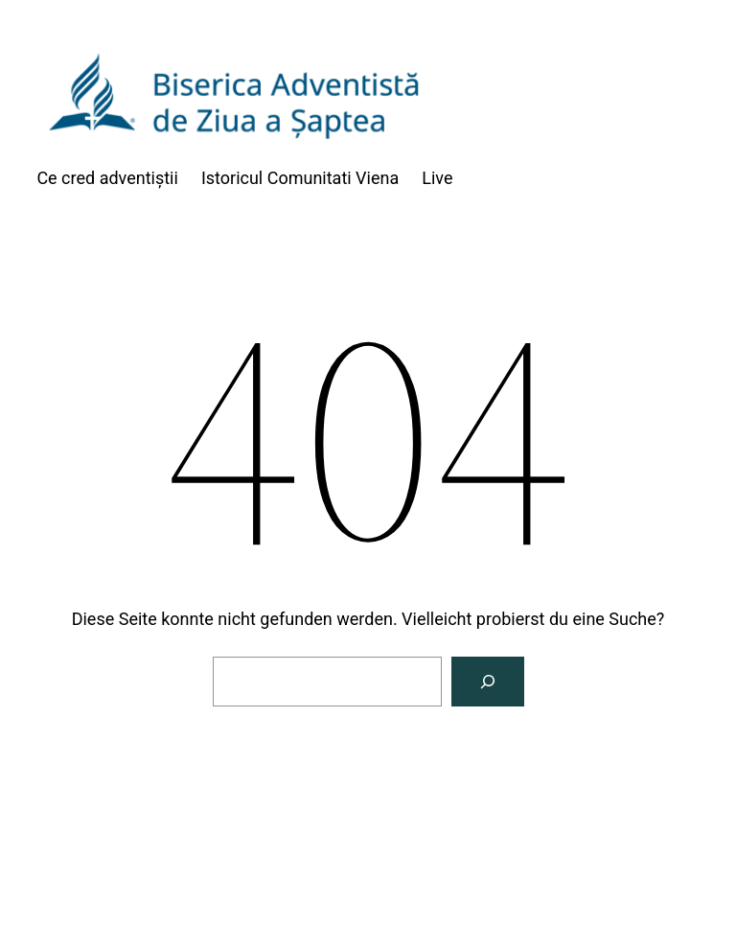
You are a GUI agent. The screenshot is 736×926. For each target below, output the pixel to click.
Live (437, 178)
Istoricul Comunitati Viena (300, 178)
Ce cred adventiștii (106, 178)
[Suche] (487, 681)
